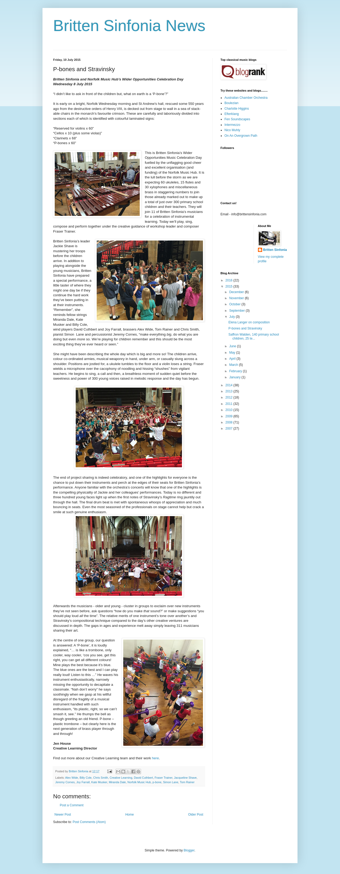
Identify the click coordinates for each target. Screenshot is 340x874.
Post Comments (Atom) (89, 822)
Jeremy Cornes (65, 782)
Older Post (195, 814)
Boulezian (231, 103)
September (237, 310)
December (237, 292)
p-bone (157, 782)
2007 (229, 428)
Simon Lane (170, 782)
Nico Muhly (232, 130)
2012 (229, 397)
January (235, 377)
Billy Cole (86, 777)
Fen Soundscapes (237, 119)
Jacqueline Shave (185, 777)
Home (129, 814)
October (235, 304)
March (234, 365)
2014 (229, 385)
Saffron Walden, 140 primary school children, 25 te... (253, 336)
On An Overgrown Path (240, 136)
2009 (229, 416)
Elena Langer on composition (249, 322)
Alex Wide (71, 777)
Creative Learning (121, 777)
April (232, 359)
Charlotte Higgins (236, 108)
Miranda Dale (117, 782)
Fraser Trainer (163, 777)
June (233, 346)
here (155, 758)
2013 (229, 391)
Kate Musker (99, 782)
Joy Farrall (83, 782)
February (236, 371)
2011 (229, 404)
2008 (229, 422)
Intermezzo (232, 125)
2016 (229, 280)
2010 (229, 410)
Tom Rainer (187, 782)
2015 (229, 286)
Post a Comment (71, 805)
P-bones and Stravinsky (245, 328)
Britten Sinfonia (275, 250)
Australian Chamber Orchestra (245, 98)
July (232, 317)
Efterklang (231, 114)
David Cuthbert (143, 777)
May (232, 352)
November (237, 298)
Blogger (189, 850)
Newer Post (62, 814)
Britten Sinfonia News (129, 26)
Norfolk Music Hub (139, 782)
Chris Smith (100, 777)
